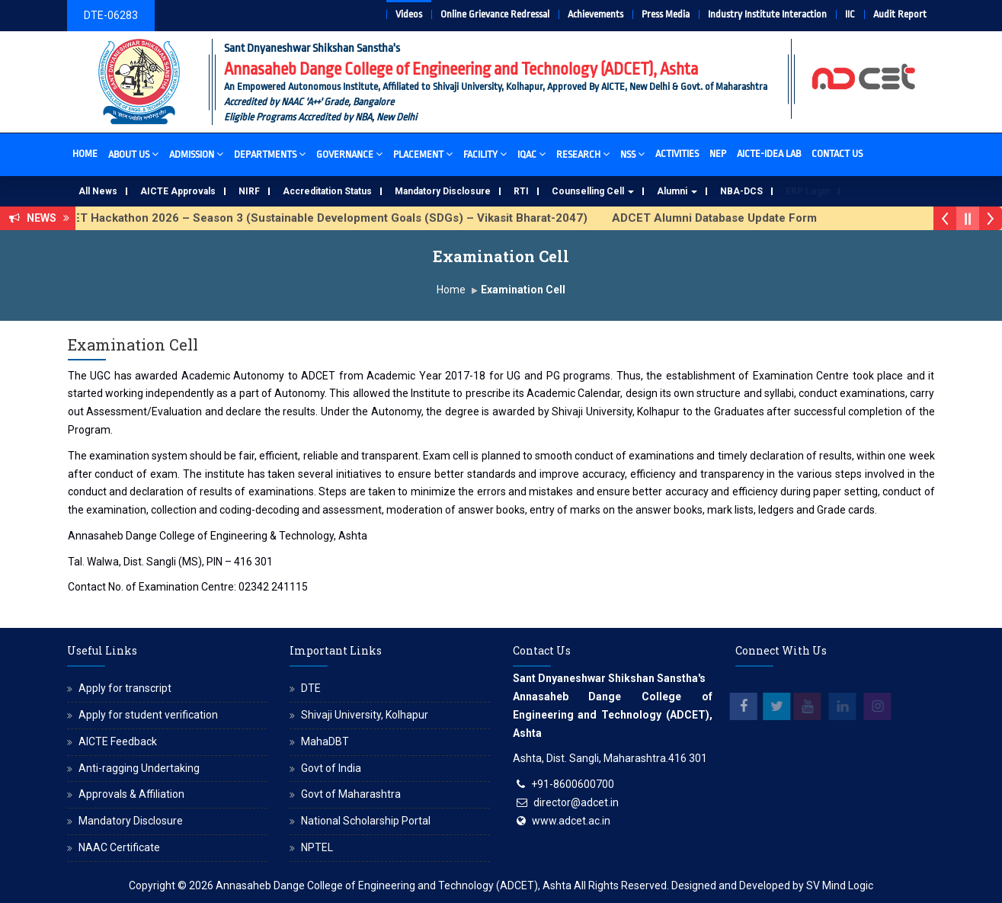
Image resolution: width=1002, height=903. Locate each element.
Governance (349, 153)
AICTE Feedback (117, 741)
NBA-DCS (741, 191)
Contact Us (837, 153)
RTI (521, 191)
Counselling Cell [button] (593, 191)
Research (583, 153)
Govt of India (331, 768)
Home (85, 153)
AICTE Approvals (178, 191)
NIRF (249, 191)
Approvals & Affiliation (131, 794)
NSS (632, 153)
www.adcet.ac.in (571, 821)
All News (97, 191)
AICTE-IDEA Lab (769, 153)
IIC (850, 14)
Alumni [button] (677, 191)
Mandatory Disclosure (443, 191)
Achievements (595, 14)
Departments (270, 153)
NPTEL (317, 847)
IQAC (531, 153)
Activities (677, 153)
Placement (423, 153)
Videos (408, 14)
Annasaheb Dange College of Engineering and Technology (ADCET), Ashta (393, 885)
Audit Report (900, 14)
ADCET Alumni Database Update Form (723, 218)
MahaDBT (325, 741)
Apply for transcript (124, 688)
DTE (311, 688)
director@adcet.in (576, 802)
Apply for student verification (148, 715)
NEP (717, 153)
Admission (196, 153)
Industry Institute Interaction (767, 14)
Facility (485, 153)
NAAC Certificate (119, 847)
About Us (133, 153)
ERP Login (808, 191)
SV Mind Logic (839, 885)
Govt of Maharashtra (351, 794)
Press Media (666, 14)
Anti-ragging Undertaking (139, 768)
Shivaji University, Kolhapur (364, 715)
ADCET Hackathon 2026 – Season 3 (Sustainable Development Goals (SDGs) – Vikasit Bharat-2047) (327, 218)
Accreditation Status (327, 191)
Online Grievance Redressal (494, 14)
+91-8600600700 (572, 784)
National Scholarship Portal (366, 821)
